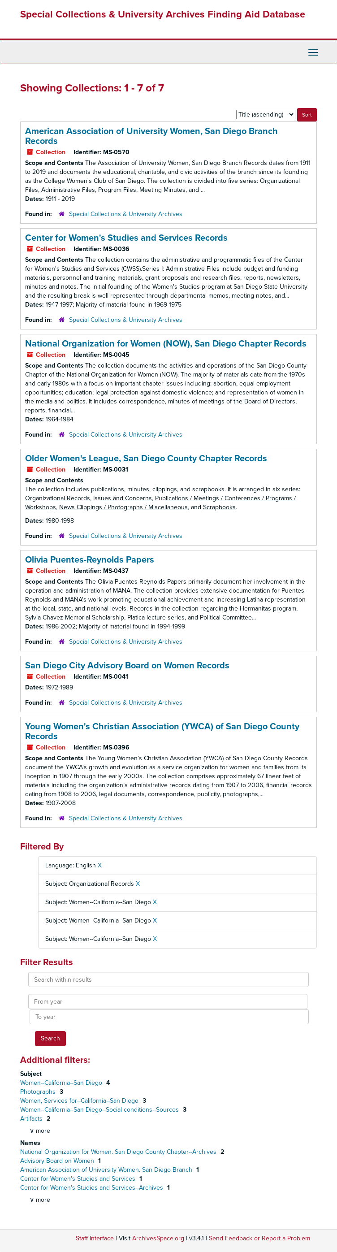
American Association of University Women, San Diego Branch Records (151, 136)
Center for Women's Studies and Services (78, 1179)
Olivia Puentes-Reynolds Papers (89, 560)
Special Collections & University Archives (125, 214)
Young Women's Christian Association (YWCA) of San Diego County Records (162, 731)
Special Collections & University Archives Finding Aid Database (162, 14)
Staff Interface (95, 1238)
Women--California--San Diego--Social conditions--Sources (100, 1109)
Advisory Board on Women (58, 1161)
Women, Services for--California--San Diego (80, 1101)
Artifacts (32, 1118)
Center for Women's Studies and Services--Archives (92, 1187)
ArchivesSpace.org (158, 1238)
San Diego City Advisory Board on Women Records (127, 665)
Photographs (38, 1092)
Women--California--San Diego (62, 1083)
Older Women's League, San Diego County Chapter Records (146, 458)
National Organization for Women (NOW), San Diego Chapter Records (166, 343)
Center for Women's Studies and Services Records (126, 238)
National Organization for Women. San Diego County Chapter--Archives (119, 1152)
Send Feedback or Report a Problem (259, 1238)
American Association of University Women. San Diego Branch (107, 1170)
